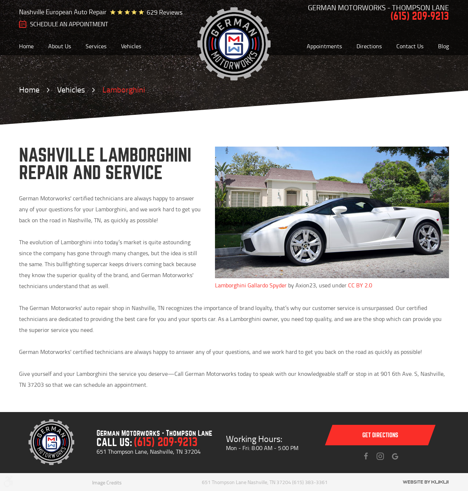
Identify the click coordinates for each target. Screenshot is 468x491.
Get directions (380, 435)
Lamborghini (123, 89)
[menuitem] (26, 46)
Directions (369, 46)
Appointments (324, 46)
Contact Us (409, 46)
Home (26, 46)
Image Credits (107, 482)
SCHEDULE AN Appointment (69, 24)
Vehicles (131, 46)
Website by (425, 482)
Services (96, 46)
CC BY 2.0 (360, 285)
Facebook (365, 456)
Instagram (380, 456)
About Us (59, 46)
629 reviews (164, 12)
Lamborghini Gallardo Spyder (251, 285)
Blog (443, 46)
